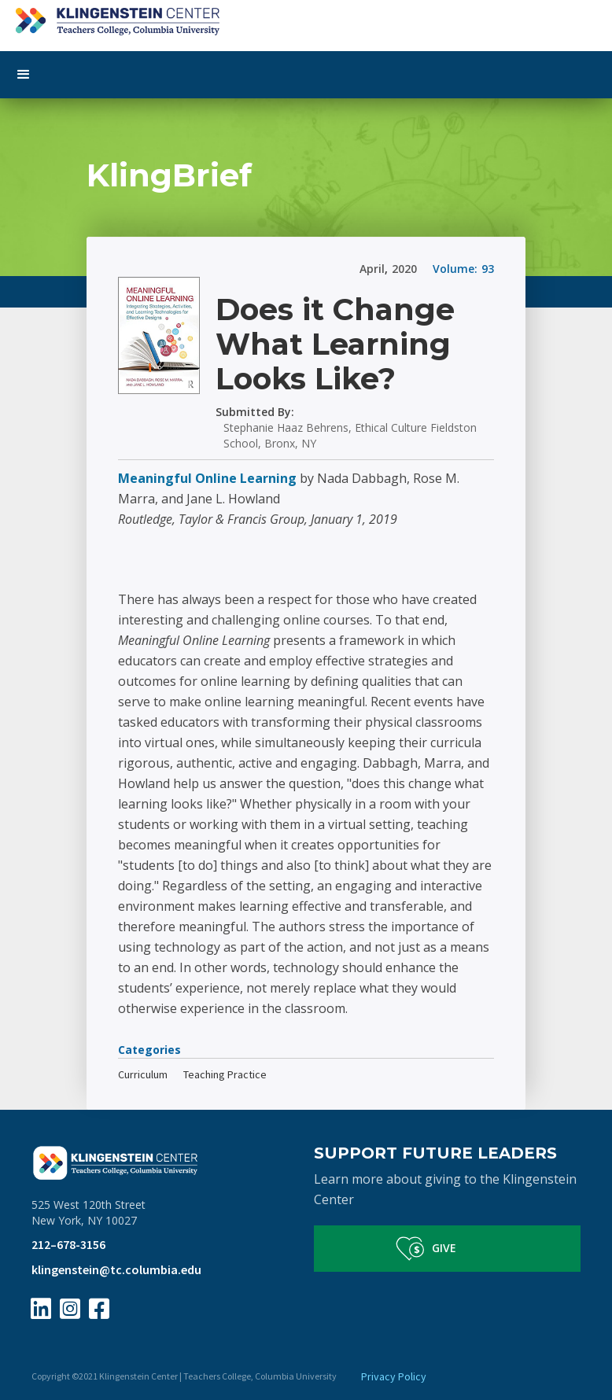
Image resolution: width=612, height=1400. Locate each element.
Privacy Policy (393, 1376)
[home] (306, 17)
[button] (306, 74)
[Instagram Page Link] (70, 1309)
